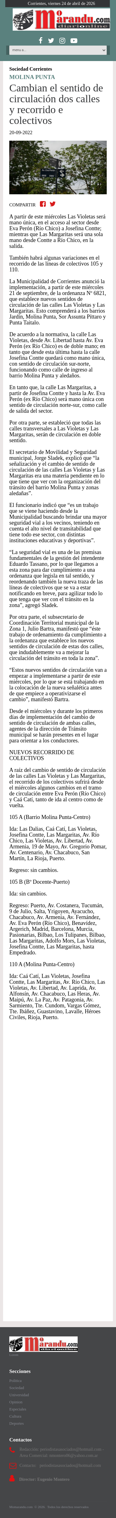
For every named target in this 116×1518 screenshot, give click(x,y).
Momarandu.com (21, 1507)
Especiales (17, 1409)
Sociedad (16, 1387)
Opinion (16, 1402)
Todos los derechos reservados (68, 1507)
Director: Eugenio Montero (44, 1479)
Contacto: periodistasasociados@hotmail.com (60, 1465)
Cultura (15, 1416)
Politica (15, 1380)
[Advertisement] (58, 1096)
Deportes (16, 1423)
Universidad (19, 1395)
